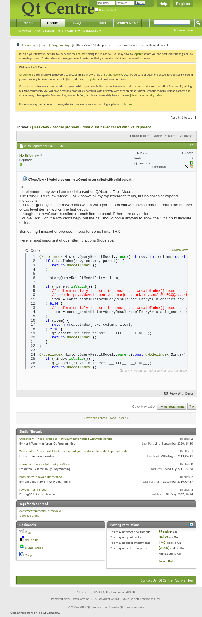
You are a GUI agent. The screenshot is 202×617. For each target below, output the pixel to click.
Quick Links (90, 30)
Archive (180, 582)
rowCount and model (33, 491)
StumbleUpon (34, 549)
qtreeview (54, 512)
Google (30, 557)
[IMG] (163, 544)
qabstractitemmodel (32, 512)
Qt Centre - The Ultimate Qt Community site (115, 609)
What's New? (127, 23)
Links (101, 23)
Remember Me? (105, 10)
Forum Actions (67, 30)
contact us (126, 104)
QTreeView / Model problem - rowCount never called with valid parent (90, 127)
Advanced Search (185, 30)
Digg (28, 533)
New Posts (24, 30)
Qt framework (114, 74)
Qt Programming (58, 45)
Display (184, 136)
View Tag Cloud (29, 517)
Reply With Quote (179, 395)
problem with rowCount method (40, 478)
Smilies (163, 539)
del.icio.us (31, 541)
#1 (191, 145)
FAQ (37, 30)
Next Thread (118, 419)
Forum (52, 23)
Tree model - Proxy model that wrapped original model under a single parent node (73, 453)
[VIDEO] (164, 550)
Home (28, 23)
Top (192, 408)
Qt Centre (25, 74)
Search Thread (163, 136)
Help (163, 4)
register (92, 79)
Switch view (180, 250)
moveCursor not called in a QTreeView (44, 466)
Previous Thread (96, 419)
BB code (164, 533)
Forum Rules (167, 563)
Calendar (48, 30)
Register (183, 4)
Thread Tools (138, 136)
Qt (39, 45)
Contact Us (148, 582)
